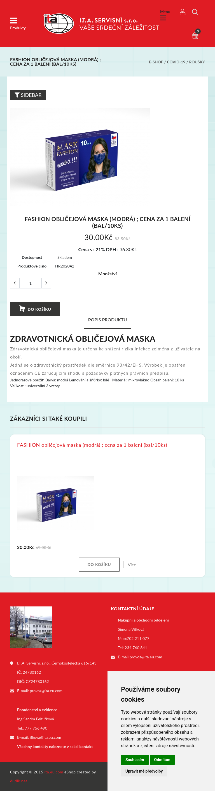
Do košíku (34, 309)
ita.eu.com (54, 772)
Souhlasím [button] (134, 759)
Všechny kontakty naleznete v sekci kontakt (55, 746)
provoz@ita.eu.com (46, 690)
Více (132, 564)
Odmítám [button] (162, 759)
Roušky (197, 61)
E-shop (156, 61)
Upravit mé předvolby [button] (144, 771)
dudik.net (18, 780)
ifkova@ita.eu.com (45, 737)
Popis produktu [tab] (107, 319)
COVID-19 (176, 61)
